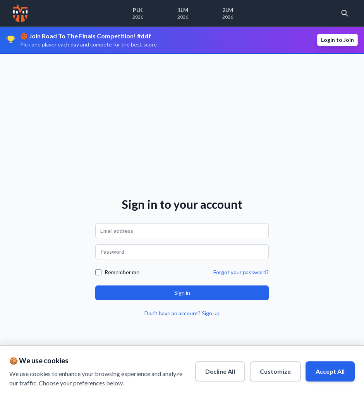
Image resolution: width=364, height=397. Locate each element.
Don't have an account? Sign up (182, 313)
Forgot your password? (241, 272)
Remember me (122, 272)
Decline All (220, 371)
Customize (275, 371)
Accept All (330, 371)
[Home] (20, 13)
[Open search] (345, 13)
